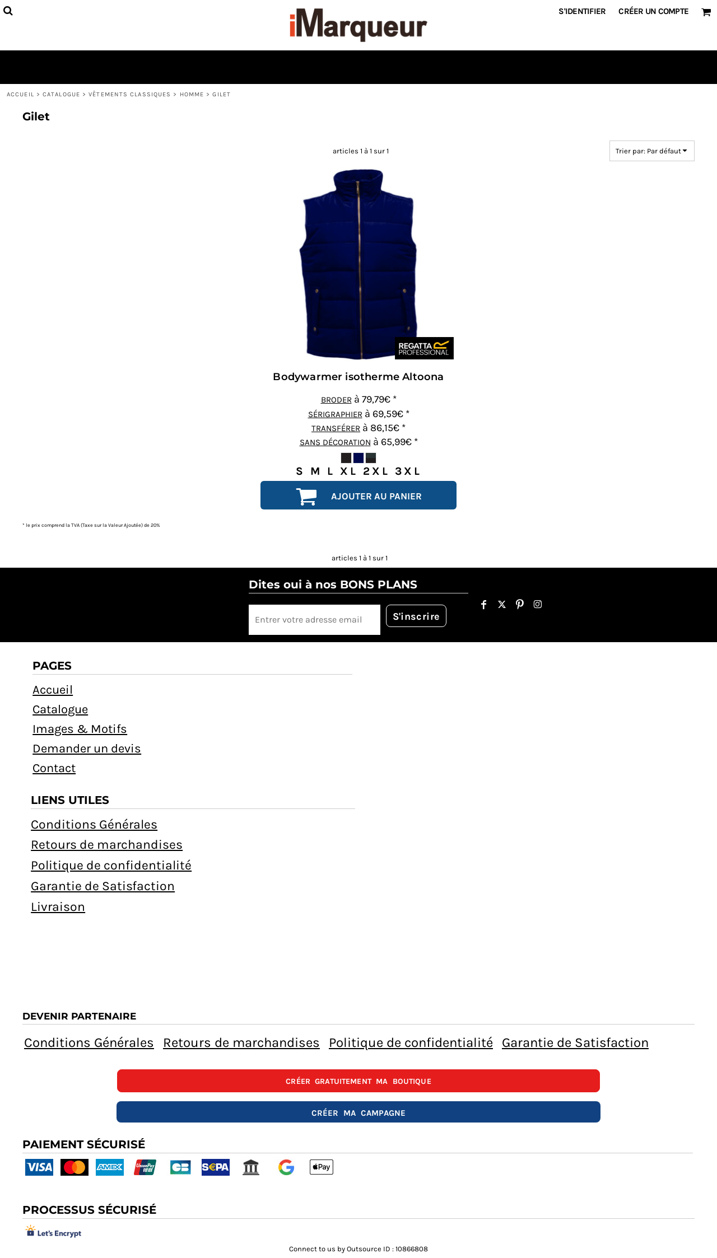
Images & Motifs (79, 729)
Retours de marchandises (107, 844)
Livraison (58, 906)
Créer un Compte (653, 11)
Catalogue (61, 94)
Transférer (335, 428)
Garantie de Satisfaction (103, 886)
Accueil (20, 94)
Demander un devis (86, 748)
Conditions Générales (94, 824)
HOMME (192, 94)
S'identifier (582, 11)
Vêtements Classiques (130, 94)
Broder (336, 400)
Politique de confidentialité (111, 865)
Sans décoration (335, 442)
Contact (54, 768)
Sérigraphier (335, 414)
